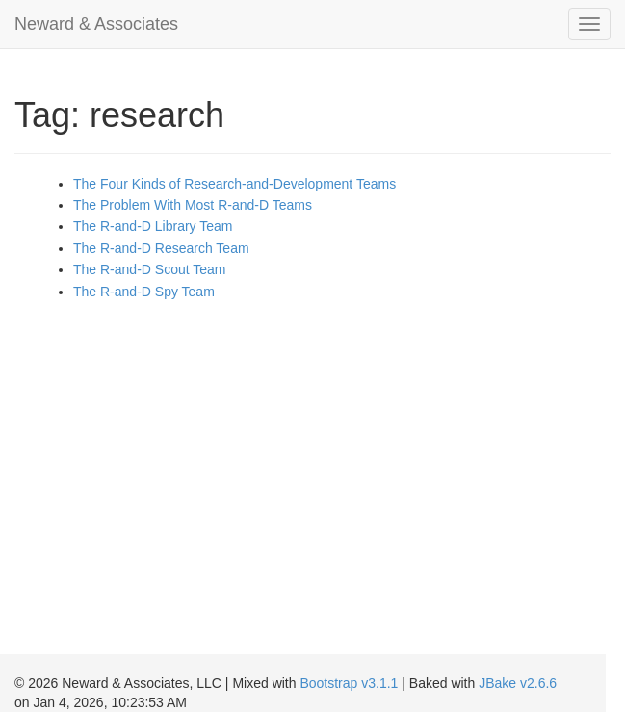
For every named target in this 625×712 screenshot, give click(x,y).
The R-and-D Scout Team (149, 269)
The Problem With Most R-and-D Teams (192, 205)
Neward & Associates (96, 24)
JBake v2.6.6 (518, 683)
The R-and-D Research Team (161, 248)
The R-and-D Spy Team (144, 291)
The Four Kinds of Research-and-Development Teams (234, 183)
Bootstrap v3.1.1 (348, 683)
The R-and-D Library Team (152, 226)
